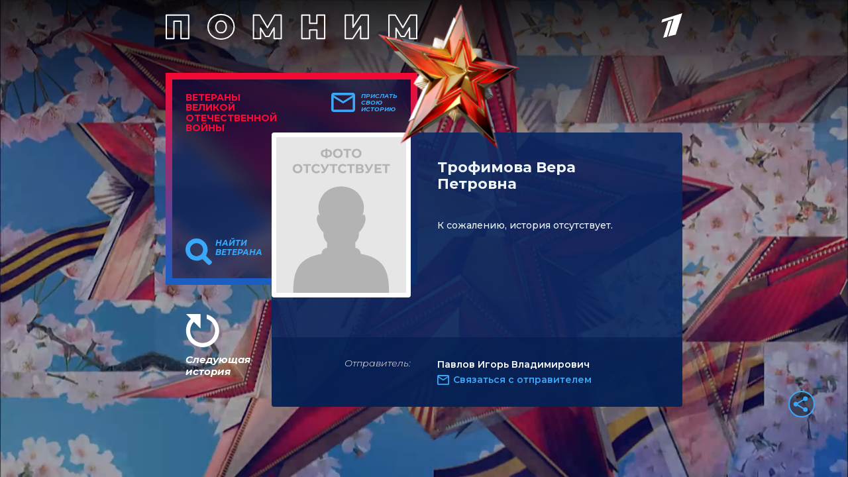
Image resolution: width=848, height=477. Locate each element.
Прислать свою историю (379, 103)
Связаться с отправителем (522, 380)
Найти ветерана (238, 247)
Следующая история (218, 365)
